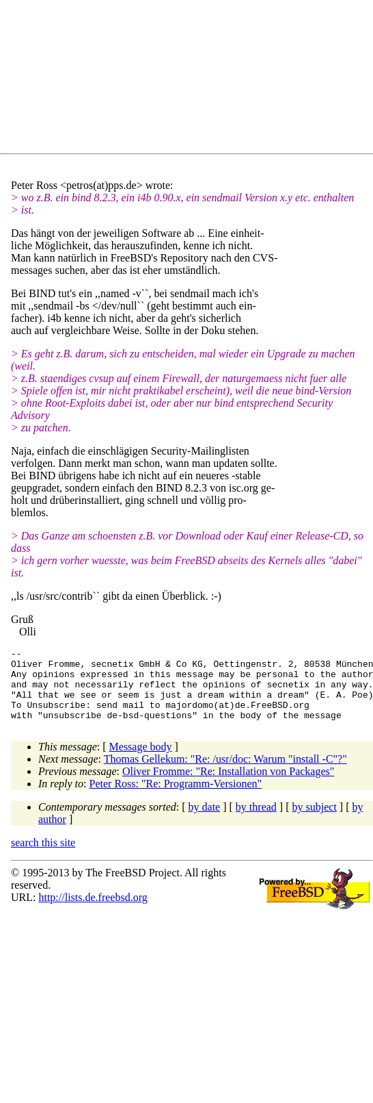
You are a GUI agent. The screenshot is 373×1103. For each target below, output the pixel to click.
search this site (43, 857)
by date (205, 821)
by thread (256, 821)
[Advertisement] (133, 79)
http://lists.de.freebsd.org (92, 911)
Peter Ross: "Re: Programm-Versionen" (175, 798)
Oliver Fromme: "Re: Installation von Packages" (228, 785)
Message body (140, 761)
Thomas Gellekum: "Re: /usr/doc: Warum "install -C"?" (225, 773)
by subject (314, 821)
